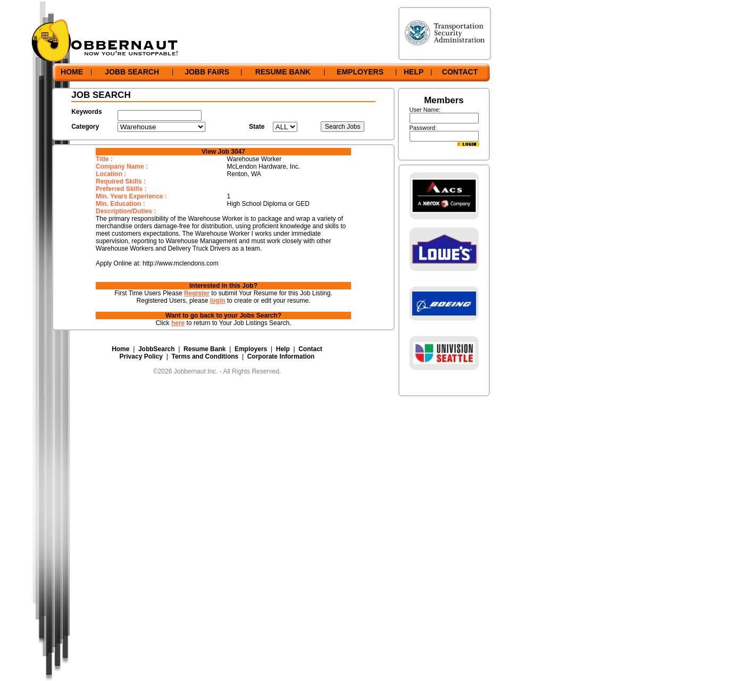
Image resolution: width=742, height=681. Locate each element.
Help (283, 349)
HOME (72, 72)
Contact (310, 349)
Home (120, 349)
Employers (251, 349)
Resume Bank (205, 349)
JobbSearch (156, 349)
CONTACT (460, 72)
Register (197, 293)
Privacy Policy (141, 356)
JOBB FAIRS (207, 72)
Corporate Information (281, 356)
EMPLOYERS (360, 72)
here (178, 323)
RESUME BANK (283, 72)
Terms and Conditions (204, 356)
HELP (413, 72)
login (218, 300)
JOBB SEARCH (132, 72)
